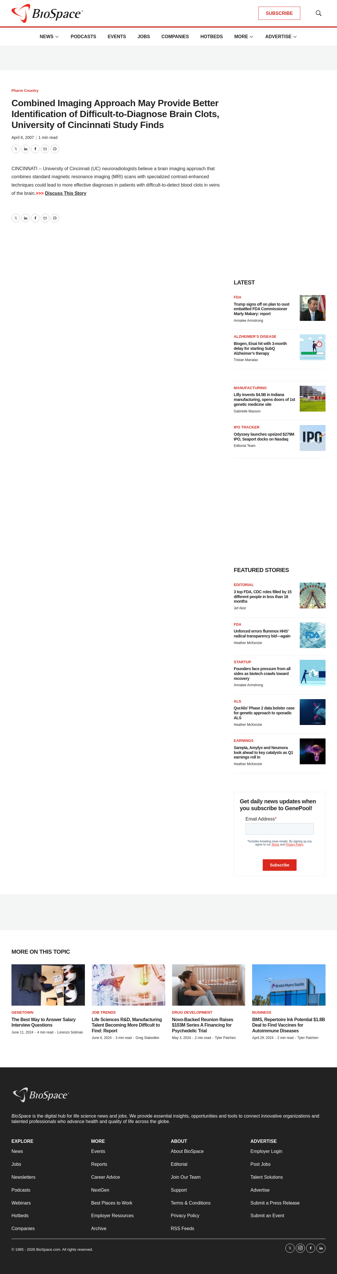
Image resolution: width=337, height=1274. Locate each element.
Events (117, 36)
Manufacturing (250, 388)
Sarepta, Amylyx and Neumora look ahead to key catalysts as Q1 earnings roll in (263, 752)
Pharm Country (24, 90)
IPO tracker (247, 427)
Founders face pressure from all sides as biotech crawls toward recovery (262, 673)
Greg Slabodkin (147, 1038)
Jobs (143, 36)
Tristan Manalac (246, 360)
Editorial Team (245, 446)
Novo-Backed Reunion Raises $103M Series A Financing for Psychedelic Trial (202, 1025)
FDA (237, 297)
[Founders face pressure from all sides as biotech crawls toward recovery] (313, 673)
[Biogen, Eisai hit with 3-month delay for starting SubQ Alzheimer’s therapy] (313, 347)
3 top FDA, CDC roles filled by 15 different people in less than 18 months (262, 597)
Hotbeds (211, 36)
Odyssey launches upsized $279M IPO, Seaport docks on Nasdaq (264, 436)
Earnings (244, 740)
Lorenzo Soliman (70, 1032)
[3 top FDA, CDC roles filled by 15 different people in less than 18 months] (313, 595)
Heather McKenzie (248, 643)
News (46, 36)
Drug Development (192, 1012)
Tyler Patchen (225, 1038)
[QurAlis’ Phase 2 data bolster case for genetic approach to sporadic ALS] (313, 712)
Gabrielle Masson (247, 411)
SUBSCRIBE (279, 13)
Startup (242, 662)
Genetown (22, 1012)
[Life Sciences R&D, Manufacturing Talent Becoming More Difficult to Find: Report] (128, 985)
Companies (175, 36)
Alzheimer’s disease (255, 336)
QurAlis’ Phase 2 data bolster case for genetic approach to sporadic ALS (264, 713)
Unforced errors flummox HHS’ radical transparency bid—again (262, 633)
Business (261, 1012)
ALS (237, 701)
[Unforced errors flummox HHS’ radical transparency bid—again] (313, 635)
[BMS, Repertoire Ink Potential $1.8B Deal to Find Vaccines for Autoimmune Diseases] (289, 985)
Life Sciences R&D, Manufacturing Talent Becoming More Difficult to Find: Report (127, 1025)
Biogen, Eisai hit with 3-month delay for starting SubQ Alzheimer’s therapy (260, 348)
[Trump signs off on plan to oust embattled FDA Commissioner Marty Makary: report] (313, 308)
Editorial (244, 585)
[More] (56, 36)
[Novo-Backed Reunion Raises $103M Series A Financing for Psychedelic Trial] (209, 985)
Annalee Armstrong (248, 321)
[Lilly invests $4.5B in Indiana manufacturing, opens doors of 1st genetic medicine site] (313, 399)
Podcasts (83, 36)
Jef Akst (240, 608)
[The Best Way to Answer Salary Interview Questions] (48, 985)
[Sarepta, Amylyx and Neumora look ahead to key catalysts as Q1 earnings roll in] (313, 751)
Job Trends (104, 1012)
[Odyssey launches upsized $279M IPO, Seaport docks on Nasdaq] (313, 438)
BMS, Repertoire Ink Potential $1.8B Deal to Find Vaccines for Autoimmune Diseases (288, 1025)
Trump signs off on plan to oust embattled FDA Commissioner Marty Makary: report (261, 309)
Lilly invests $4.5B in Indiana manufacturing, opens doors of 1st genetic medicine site (264, 399)
